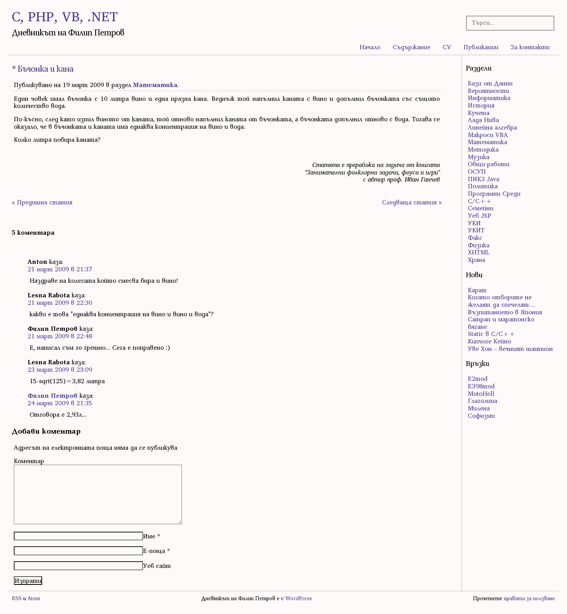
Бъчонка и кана (45, 68)
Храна (476, 259)
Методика (483, 149)
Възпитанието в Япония (505, 312)
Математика (155, 85)
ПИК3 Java (483, 179)
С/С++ (480, 201)
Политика (483, 186)
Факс (475, 237)
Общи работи (489, 164)
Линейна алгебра (492, 127)
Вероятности (488, 91)
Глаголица (482, 400)
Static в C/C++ (491, 334)
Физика (478, 245)
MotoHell (481, 393)
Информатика (489, 98)
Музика (478, 157)
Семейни (480, 208)
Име (149, 536)
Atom (34, 598)
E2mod (477, 378)
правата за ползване (529, 598)
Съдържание (411, 47)
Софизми (481, 415)
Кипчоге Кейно (489, 341)
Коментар (29, 461)
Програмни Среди (494, 193)
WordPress (298, 598)
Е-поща (154, 551)
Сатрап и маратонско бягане (501, 322)
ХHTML (478, 252)
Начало (369, 47)
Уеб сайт (157, 565)
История (481, 105)
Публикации (480, 47)
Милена (479, 408)
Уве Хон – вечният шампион (510, 348)
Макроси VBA (488, 135)
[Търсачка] (506, 22)
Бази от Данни (490, 83)
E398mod (481, 386)
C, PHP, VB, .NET (65, 16)
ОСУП (477, 171)
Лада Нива (483, 120)
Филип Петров (53, 395)
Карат (477, 290)
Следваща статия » (412, 202)
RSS (17, 598)
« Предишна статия (42, 202)
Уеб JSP (479, 215)
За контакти (530, 47)
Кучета (478, 113)
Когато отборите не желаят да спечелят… (501, 300)
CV (447, 47)
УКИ (474, 223)
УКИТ (476, 230)
